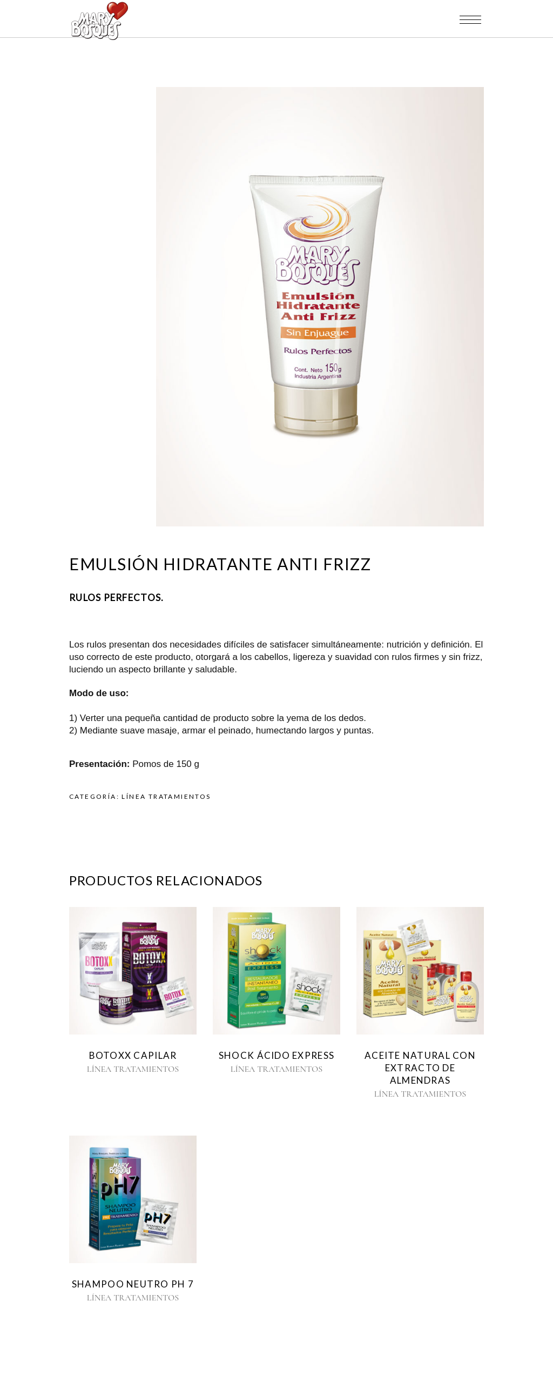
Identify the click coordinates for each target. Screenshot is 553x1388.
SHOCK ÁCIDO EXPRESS (276, 1055)
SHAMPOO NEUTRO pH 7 (133, 1284)
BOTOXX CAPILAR (133, 1055)
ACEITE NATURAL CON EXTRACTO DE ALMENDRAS (420, 1068)
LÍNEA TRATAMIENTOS (166, 796)
